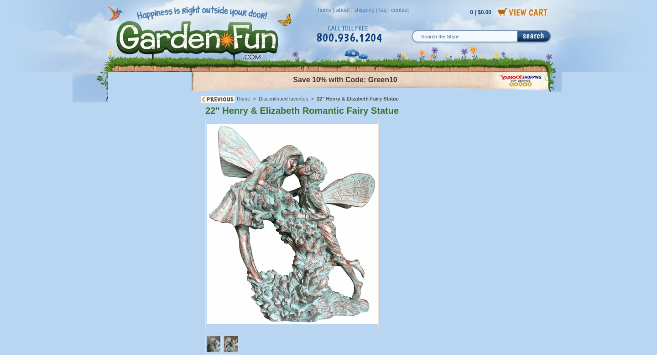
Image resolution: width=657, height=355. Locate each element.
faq (383, 10)
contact (400, 10)
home (325, 10)
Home (243, 98)
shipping (364, 10)
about (342, 10)
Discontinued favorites (283, 98)
